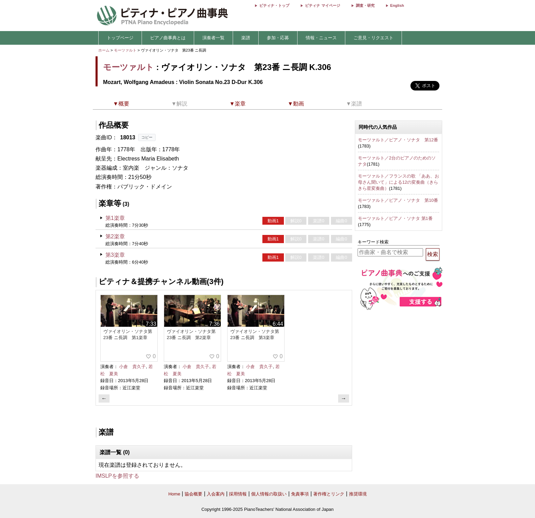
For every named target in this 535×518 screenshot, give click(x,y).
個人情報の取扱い (269, 493)
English (397, 5)
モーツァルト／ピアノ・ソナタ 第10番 (398, 200)
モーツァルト (125, 50)
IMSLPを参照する (117, 476)
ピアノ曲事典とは (168, 37)
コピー (147, 137)
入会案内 (216, 493)
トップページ (120, 37)
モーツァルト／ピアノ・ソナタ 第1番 (395, 218)
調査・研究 (365, 5)
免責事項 (300, 493)
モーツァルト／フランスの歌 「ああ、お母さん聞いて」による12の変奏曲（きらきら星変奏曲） (398, 182)
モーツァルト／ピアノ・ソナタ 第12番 (398, 139)
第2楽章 (115, 236)
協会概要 (193, 493)
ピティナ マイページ (322, 5)
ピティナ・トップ (274, 5)
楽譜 (245, 37)
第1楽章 (115, 218)
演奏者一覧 (213, 37)
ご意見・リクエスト (373, 37)
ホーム (104, 50)
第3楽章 (115, 255)
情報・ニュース (321, 37)
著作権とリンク (328, 493)
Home (174, 493)
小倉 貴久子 (132, 366)
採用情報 (238, 493)
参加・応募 (278, 37)
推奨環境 (358, 493)
